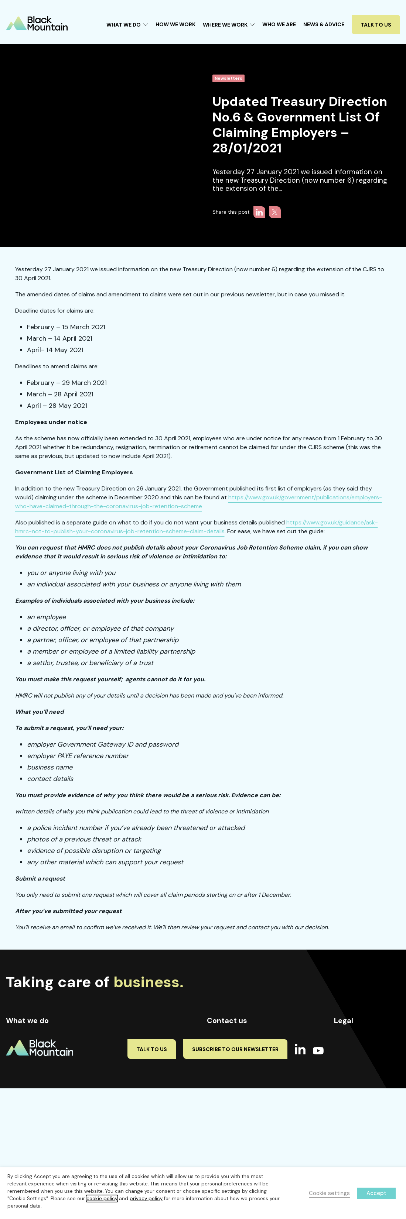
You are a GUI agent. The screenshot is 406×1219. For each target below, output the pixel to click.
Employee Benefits (28, 1066)
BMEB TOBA (348, 1095)
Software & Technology (35, 1093)
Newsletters (228, 78)
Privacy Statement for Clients (361, 1054)
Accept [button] (376, 1193)
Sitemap (344, 1082)
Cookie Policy (350, 1038)
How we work (128, 1020)
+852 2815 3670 (234, 1038)
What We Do (127, 24)
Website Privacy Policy (361, 1070)
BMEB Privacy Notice (358, 1107)
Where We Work (229, 24)
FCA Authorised (353, 1131)
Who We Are (279, 24)
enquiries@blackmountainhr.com (247, 1093)
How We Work (175, 24)
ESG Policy (347, 1119)
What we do (126, 1100)
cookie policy (101, 1198)
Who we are (126, 1060)
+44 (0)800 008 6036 (243, 1079)
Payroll (14, 1052)
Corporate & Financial (32, 1079)
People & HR (21, 1038)
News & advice (131, 1080)
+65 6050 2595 (235, 1052)
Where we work (132, 1040)
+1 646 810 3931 (237, 1066)
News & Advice (323, 24)
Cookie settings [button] (329, 1193)
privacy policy (146, 1198)
